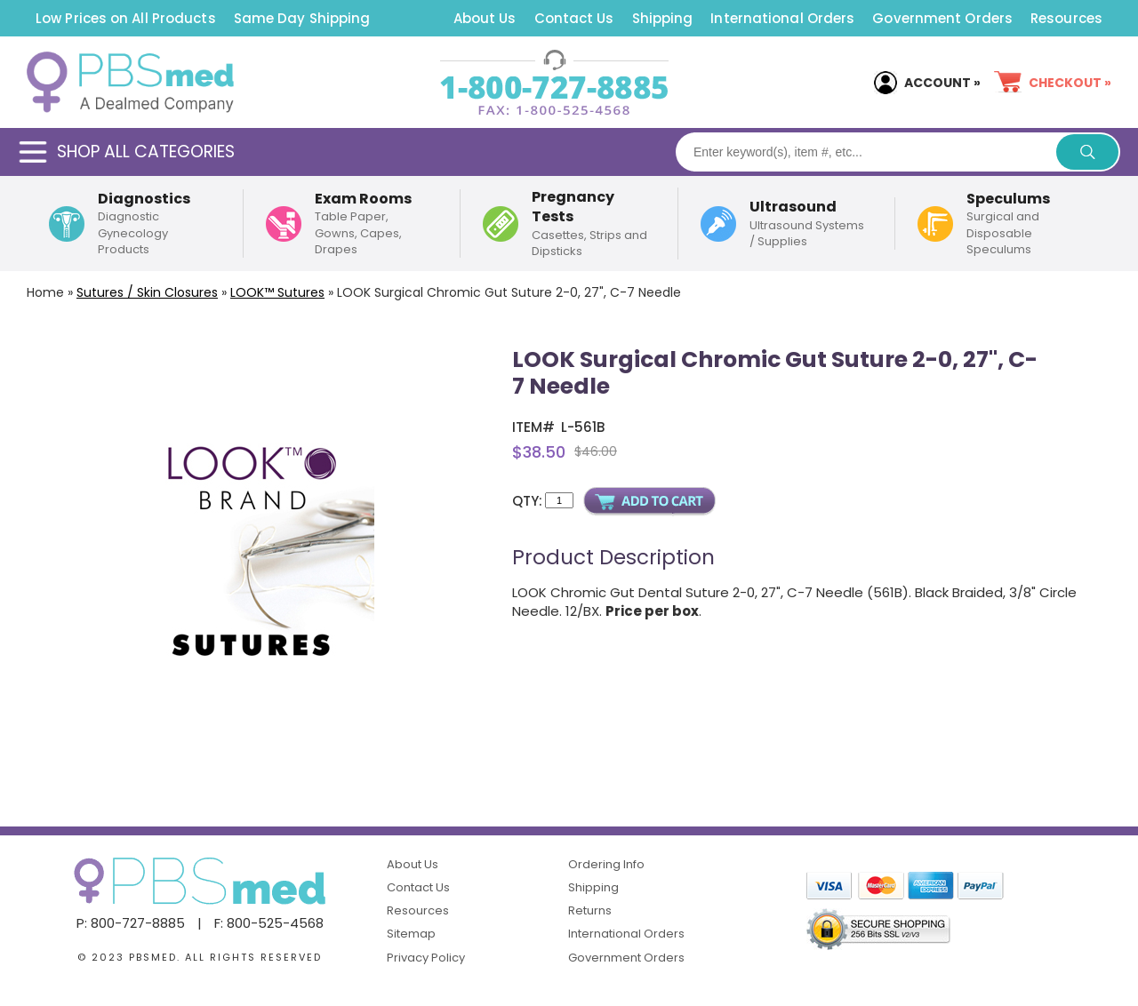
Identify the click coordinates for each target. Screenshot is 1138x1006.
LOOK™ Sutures (277, 292)
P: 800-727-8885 (130, 923)
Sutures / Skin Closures (147, 292)
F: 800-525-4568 (269, 923)
